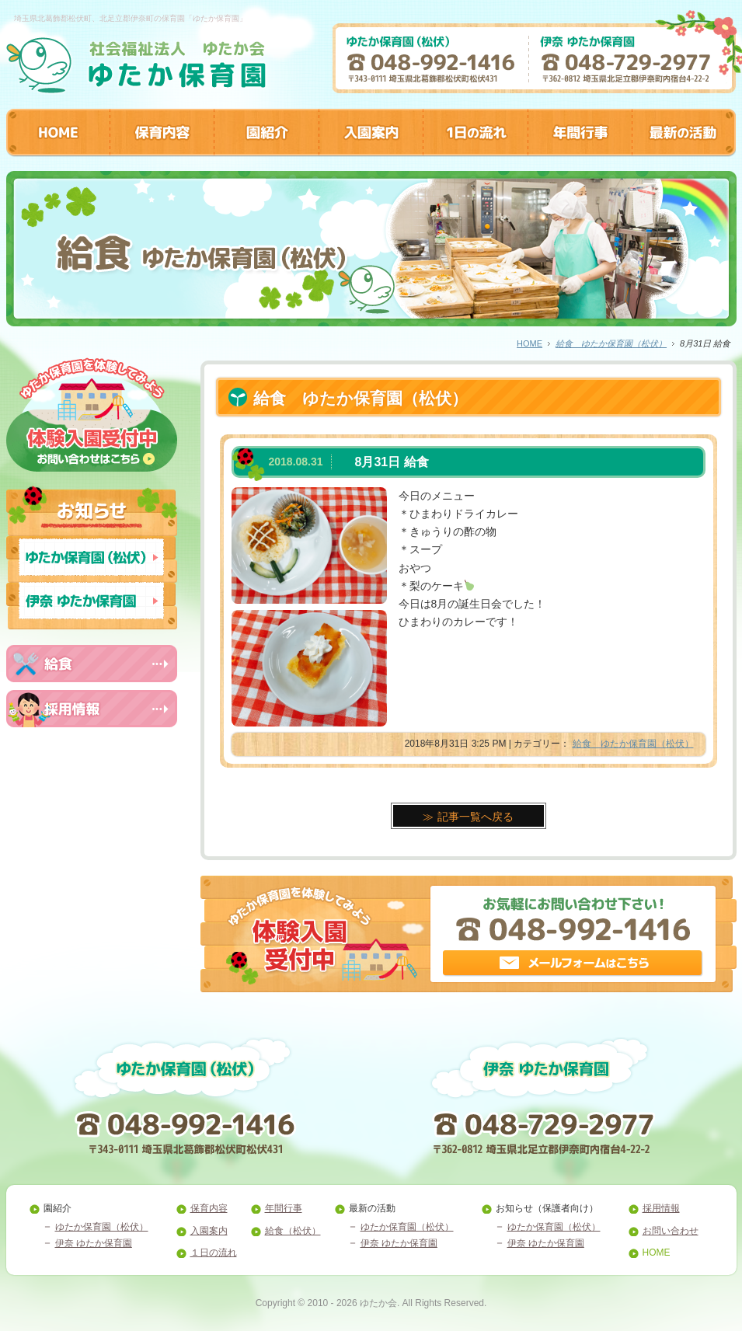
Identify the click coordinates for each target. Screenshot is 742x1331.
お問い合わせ (670, 1230)
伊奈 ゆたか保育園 (93, 1243)
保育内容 (209, 1208)
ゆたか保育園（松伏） (101, 1226)
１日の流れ (213, 1252)
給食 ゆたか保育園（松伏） (611, 343)
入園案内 (209, 1230)
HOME (529, 343)
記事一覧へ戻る (475, 816)
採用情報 (661, 1208)
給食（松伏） (293, 1230)
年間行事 (283, 1208)
